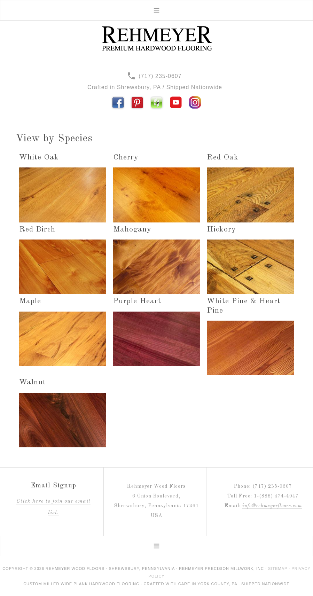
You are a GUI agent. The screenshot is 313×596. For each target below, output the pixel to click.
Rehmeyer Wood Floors (156, 38)
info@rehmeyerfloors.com (272, 505)
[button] (156, 10)
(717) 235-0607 (154, 76)
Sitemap (277, 568)
